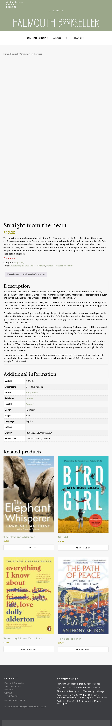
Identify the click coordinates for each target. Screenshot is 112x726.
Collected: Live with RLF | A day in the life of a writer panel (79, 702)
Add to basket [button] (28, 547)
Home (6, 54)
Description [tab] (13, 274)
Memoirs (50, 265)
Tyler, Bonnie (32, 392)
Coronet (30, 398)
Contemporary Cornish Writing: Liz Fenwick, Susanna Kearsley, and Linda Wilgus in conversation (82, 696)
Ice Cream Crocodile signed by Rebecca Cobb (78, 683)
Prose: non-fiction (64, 265)
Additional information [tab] (33, 274)
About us (60, 38)
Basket (79, 38)
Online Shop (36, 38)
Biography (15, 54)
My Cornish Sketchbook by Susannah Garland (78, 687)
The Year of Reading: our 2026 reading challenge (80, 691)
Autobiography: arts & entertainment (27, 265)
